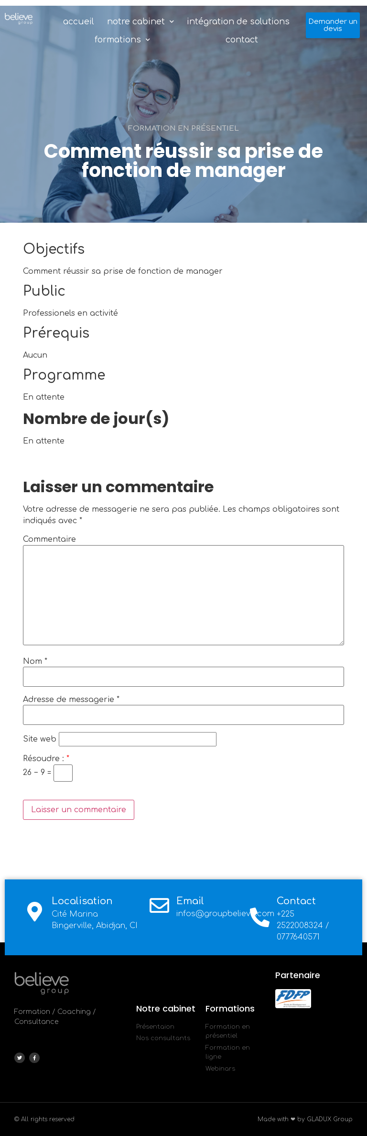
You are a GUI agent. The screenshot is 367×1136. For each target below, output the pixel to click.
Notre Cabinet (140, 21)
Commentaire (49, 539)
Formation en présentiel (183, 128)
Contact (242, 39)
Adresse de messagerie (71, 699)
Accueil (78, 21)
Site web (39, 739)
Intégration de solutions (238, 21)
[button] (333, 25)
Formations (122, 39)
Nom (35, 661)
